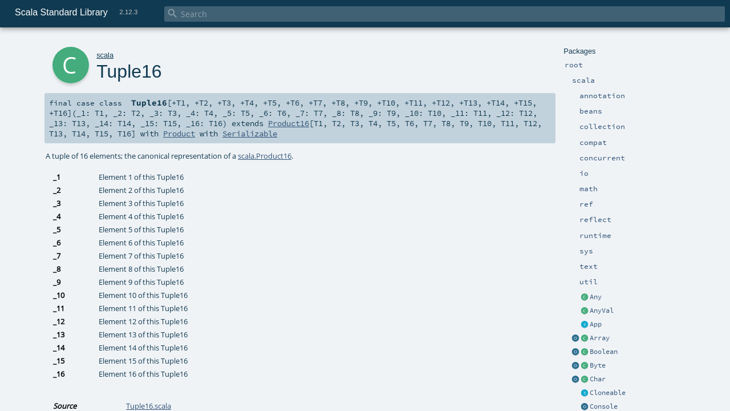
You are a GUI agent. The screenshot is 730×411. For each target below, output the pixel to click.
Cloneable (608, 393)
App (596, 324)
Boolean (604, 352)
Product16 (288, 123)
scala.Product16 (264, 156)
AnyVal (602, 311)
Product (179, 133)
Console (604, 406)
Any (596, 297)
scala (104, 55)
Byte (598, 365)
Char (598, 379)
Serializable (249, 133)
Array (600, 338)
